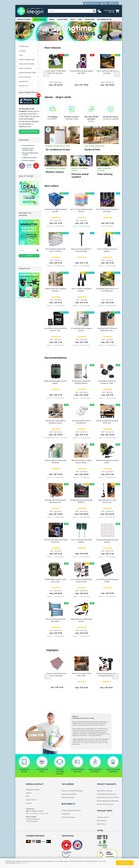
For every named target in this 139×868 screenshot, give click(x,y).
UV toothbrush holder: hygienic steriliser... (81, 329)
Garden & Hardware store (27, 59)
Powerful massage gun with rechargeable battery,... (106, 675)
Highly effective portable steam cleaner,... (81, 620)
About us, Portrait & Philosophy (72, 791)
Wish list (113, 3)
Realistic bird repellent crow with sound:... (107, 462)
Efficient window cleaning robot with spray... (55, 462)
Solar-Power (101, 824)
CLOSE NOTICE (124, 862)
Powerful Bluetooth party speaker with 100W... (81, 72)
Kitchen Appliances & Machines (108, 801)
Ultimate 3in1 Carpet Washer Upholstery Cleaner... (56, 422)
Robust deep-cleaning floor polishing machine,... (81, 382)
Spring (51, 19)
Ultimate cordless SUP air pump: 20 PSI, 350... (107, 422)
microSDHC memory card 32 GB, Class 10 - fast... (56, 329)
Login (103, 3)
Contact (29, 803)
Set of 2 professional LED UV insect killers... (56, 620)
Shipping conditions (33, 790)
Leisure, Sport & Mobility (26, 64)
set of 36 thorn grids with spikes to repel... (107, 581)
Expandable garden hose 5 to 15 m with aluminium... (107, 290)
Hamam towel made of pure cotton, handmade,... (57, 675)
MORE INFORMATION (29, 131)
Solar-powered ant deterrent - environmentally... (81, 250)
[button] (46, 74)
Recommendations (105, 19)
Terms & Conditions (68, 817)
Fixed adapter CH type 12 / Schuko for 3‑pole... (107, 382)
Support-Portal (31, 800)
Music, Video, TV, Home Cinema (108, 797)
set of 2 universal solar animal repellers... (81, 541)
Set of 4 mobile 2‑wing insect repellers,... (82, 290)
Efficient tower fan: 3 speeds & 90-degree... (55, 290)
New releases (101, 821)
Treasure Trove (23, 86)
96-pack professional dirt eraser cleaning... (107, 541)
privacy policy (24, 863)
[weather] (99, 11)
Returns (29, 793)
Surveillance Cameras (104, 791)
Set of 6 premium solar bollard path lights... (107, 72)
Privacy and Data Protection (71, 810)
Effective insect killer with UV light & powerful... (55, 541)
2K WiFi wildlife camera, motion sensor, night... (55, 581)
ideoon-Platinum (24, 19)
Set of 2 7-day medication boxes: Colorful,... (81, 210)
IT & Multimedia (24, 46)
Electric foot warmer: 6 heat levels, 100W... (81, 675)
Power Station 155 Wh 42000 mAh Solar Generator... (56, 72)
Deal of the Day (40, 19)
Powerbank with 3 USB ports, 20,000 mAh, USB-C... (107, 329)
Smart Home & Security (105, 804)
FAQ (27, 796)
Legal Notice (66, 814)
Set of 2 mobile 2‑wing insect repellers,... (107, 250)
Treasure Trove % (103, 817)
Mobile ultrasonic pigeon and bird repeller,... (55, 382)
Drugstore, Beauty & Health (27, 73)
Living (21, 55)
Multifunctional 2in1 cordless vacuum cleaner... (81, 462)
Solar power (62, 19)
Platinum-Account (68, 797)
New (80, 19)
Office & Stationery (25, 77)
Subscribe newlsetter (69, 794)
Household (22, 51)
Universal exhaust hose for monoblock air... (81, 422)
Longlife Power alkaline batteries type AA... (55, 210)
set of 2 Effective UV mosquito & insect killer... (107, 210)
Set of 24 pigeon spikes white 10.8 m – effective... (55, 250)
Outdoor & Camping (25, 68)
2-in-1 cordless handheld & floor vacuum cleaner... (81, 581)
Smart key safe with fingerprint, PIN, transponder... (56, 501)
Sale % (73, 19)
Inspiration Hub (23, 81)
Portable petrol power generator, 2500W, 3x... (81, 501)
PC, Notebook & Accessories (107, 794)
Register (29, 256)
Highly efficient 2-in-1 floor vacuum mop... (107, 501)
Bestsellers (89, 19)
